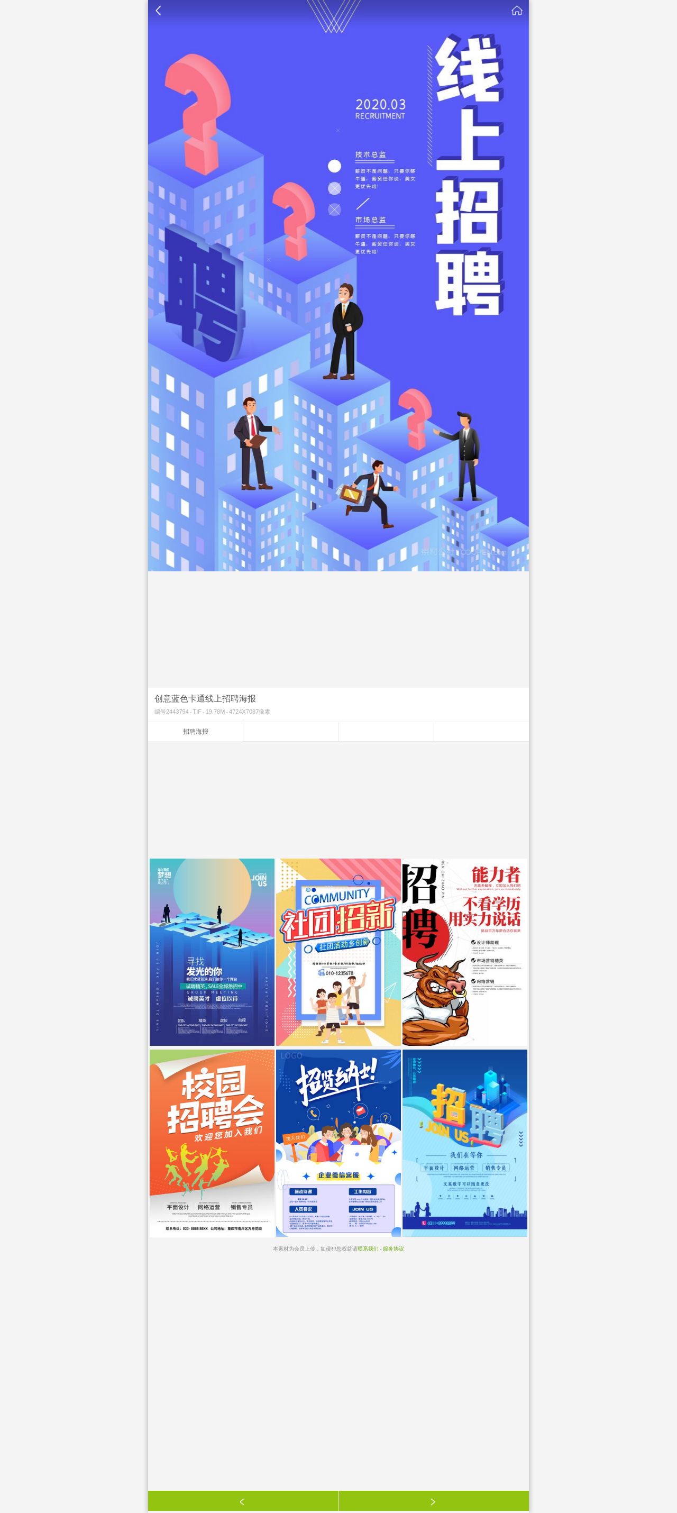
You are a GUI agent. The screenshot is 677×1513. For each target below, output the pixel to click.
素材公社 (517, 10)
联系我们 (368, 1249)
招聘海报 (195, 731)
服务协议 (393, 1249)
